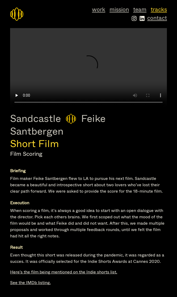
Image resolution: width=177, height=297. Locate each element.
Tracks (159, 10)
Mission (119, 10)
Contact (157, 18)
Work (98, 10)
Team (139, 10)
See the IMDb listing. (30, 283)
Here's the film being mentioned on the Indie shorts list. (63, 272)
